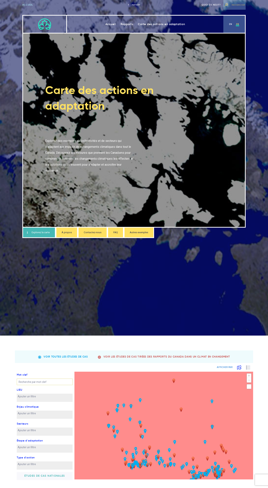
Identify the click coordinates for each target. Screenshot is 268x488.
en (230, 24)
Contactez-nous (100, 233)
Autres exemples (150, 233)
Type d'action (26, 461)
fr (237, 24)
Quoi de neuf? (211, 4)
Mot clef (22, 378)
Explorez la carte (40, 233)
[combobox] (45, 401)
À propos (72, 233)
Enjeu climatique (28, 410)
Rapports (127, 24)
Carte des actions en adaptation (161, 24)
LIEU (19, 393)
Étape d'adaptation (30, 444)
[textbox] (32, 400)
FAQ (124, 233)
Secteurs (22, 427)
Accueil (27, 4)
